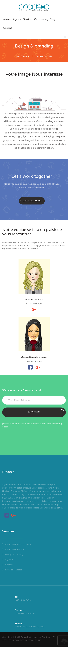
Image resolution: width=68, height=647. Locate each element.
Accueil (7, 19)
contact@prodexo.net (25, 613)
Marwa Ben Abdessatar (34, 357)
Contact (7, 28)
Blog (52, 19)
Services (27, 19)
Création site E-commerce (16, 544)
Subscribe (46, 411)
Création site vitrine (13, 549)
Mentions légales (12, 570)
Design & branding (12, 554)
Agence (17, 19)
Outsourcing (41, 19)
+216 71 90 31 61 (23, 600)
